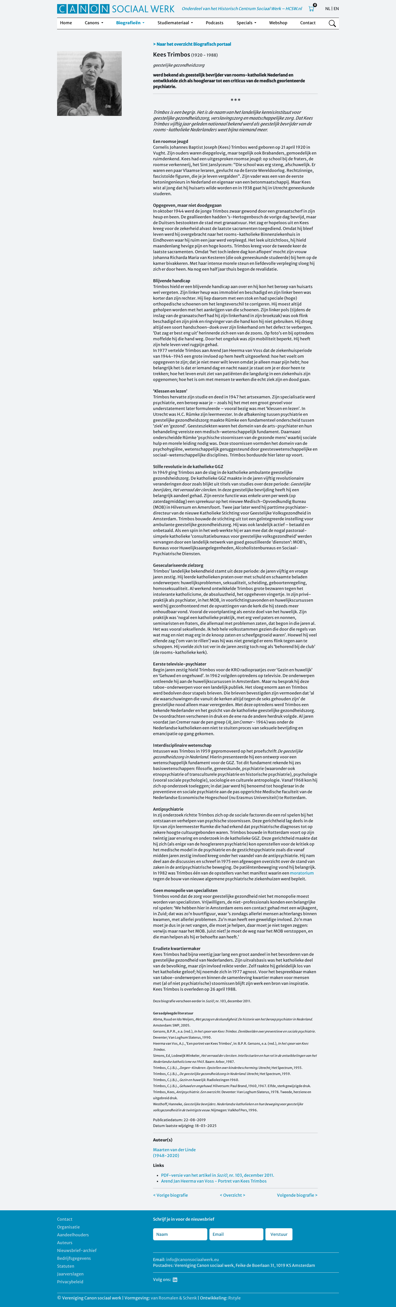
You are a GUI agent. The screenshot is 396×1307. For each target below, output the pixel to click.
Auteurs (64, 1242)
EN (336, 8)
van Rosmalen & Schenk (174, 1297)
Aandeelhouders (73, 1234)
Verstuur (278, 1234)
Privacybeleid (70, 1281)
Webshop (278, 22)
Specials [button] (245, 22)
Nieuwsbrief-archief (76, 1250)
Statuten (65, 1266)
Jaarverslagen (70, 1273)
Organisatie (68, 1226)
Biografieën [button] (128, 22)
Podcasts (215, 22)
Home (66, 22)
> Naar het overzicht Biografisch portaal (192, 44)
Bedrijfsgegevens (74, 1258)
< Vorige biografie (170, 1195)
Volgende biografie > (297, 1195)
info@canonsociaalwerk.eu (192, 1259)
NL (327, 8)
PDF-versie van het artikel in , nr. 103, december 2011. (217, 1175)
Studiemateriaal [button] (174, 22)
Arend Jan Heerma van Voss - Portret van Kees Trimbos (214, 1181)
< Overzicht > (232, 1195)
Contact (308, 22)
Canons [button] (92, 22)
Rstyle (234, 1297)
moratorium (302, 873)
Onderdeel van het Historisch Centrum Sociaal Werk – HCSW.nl (242, 8)
